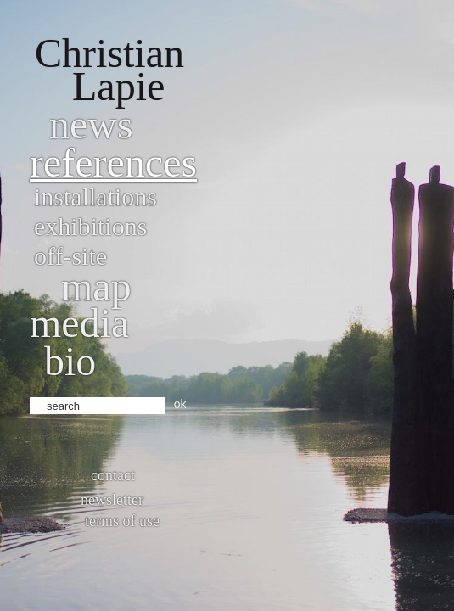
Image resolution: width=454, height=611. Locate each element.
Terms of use (122, 521)
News (91, 124)
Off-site (70, 256)
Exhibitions (90, 226)
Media (79, 322)
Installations (95, 196)
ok (180, 404)
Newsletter (112, 499)
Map (96, 286)
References (113, 162)
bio (70, 361)
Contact (113, 475)
